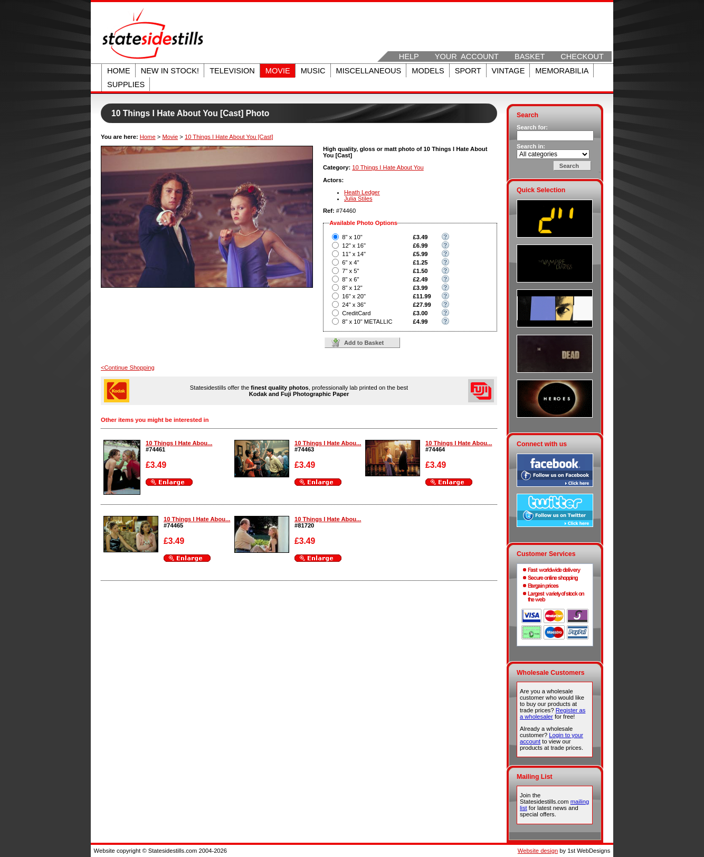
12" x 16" (354, 245)
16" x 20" (354, 296)
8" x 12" (352, 288)
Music (313, 71)
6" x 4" (350, 262)
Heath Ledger (362, 192)
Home (118, 71)
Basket (530, 56)
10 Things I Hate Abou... (179, 443)
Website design (538, 850)
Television (232, 71)
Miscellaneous (369, 71)
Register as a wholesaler (552, 713)
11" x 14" (354, 254)
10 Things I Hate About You (387, 167)
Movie (277, 71)
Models (428, 71)
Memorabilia (561, 71)
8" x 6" (350, 279)
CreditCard (356, 313)
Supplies (126, 84)
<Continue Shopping (128, 367)
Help (409, 56)
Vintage (508, 71)
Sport (468, 71)
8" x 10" (352, 237)
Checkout (582, 56)
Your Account (467, 56)
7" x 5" (350, 271)
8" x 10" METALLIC (367, 321)
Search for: (532, 127)
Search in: (531, 146)
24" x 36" (354, 305)
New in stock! (170, 71)
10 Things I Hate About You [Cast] (229, 137)
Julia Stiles (358, 198)
